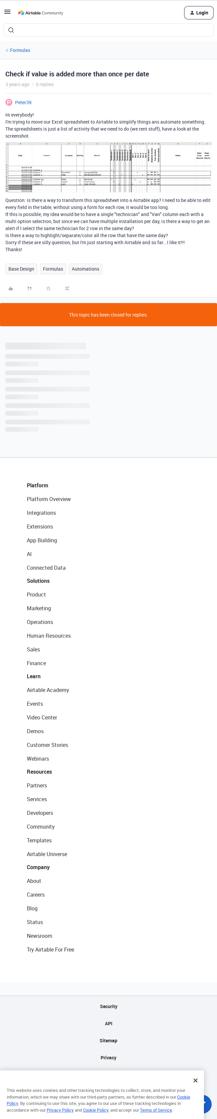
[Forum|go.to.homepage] (40, 12)
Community (41, 826)
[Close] (195, 1089)
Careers (36, 894)
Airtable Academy (48, 690)
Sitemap (108, 1040)
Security (108, 1006)
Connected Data (46, 567)
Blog (32, 908)
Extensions (40, 526)
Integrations (41, 512)
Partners (37, 785)
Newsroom (39, 935)
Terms (108, 1074)
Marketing (39, 608)
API (108, 1023)
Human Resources (49, 635)
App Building (42, 540)
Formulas (20, 50)
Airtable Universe (47, 854)
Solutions (38, 580)
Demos (35, 731)
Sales (33, 649)
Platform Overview (49, 499)
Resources (39, 771)
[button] (7, 14)
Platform (37, 485)
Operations (40, 622)
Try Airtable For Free (50, 949)
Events (35, 703)
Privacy (108, 1057)
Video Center (42, 717)
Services (37, 799)
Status (35, 922)
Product (36, 594)
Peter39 (23, 102)
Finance (36, 663)
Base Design (21, 269)
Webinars (38, 758)
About (34, 881)
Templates (39, 840)
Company (38, 867)
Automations (85, 269)
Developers (40, 813)
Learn (34, 676)
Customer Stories (47, 745)
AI (29, 554)
